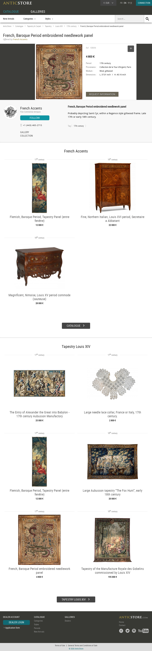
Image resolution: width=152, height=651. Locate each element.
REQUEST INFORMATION (102, 94)
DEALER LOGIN (16, 622)
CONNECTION (144, 2)
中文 (130, 2)
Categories (38, 620)
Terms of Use (60, 645)
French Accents (31, 108)
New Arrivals (8, 18)
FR (121, 2)
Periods (37, 628)
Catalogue (19, 26)
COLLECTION (26, 136)
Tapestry (48, 26)
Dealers (68, 620)
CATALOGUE (11, 11)
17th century (71, 26)
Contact (122, 625)
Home (121, 622)
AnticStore (7, 26)
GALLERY (24, 132)
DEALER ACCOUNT (11, 616)
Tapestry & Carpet (34, 26)
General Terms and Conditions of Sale (82, 645)
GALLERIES (38, 11)
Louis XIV (59, 26)
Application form (12, 627)
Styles (36, 624)
